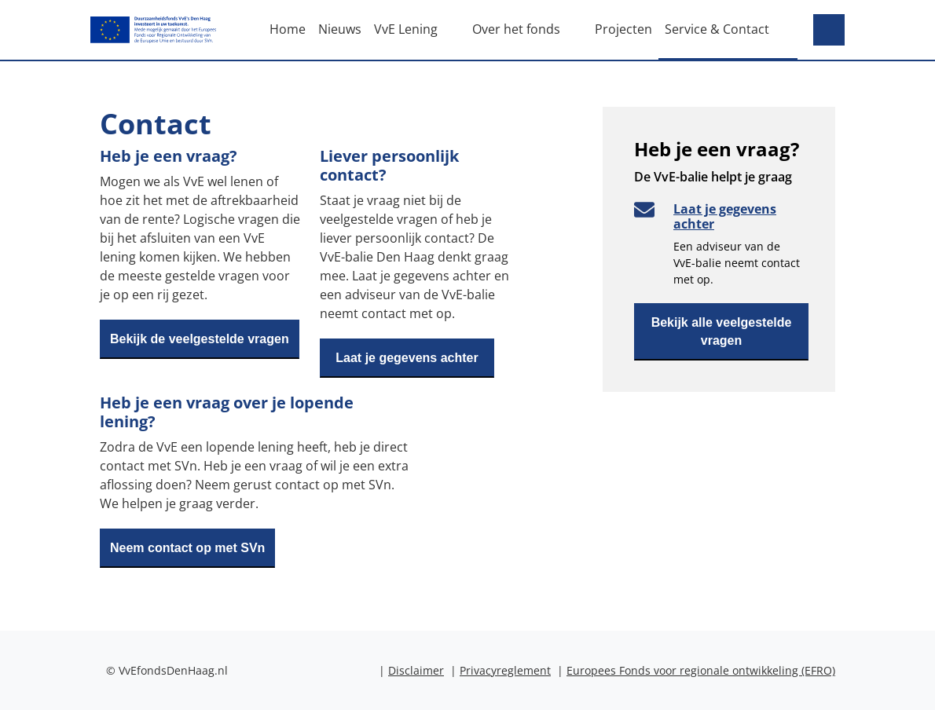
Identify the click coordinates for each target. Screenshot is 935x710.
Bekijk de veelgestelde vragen (199, 339)
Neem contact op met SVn (187, 547)
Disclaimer (416, 670)
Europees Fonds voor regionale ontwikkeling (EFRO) (700, 670)
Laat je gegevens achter (407, 357)
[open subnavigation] (455, 29)
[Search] (829, 30)
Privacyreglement (505, 670)
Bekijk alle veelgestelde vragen (721, 331)
